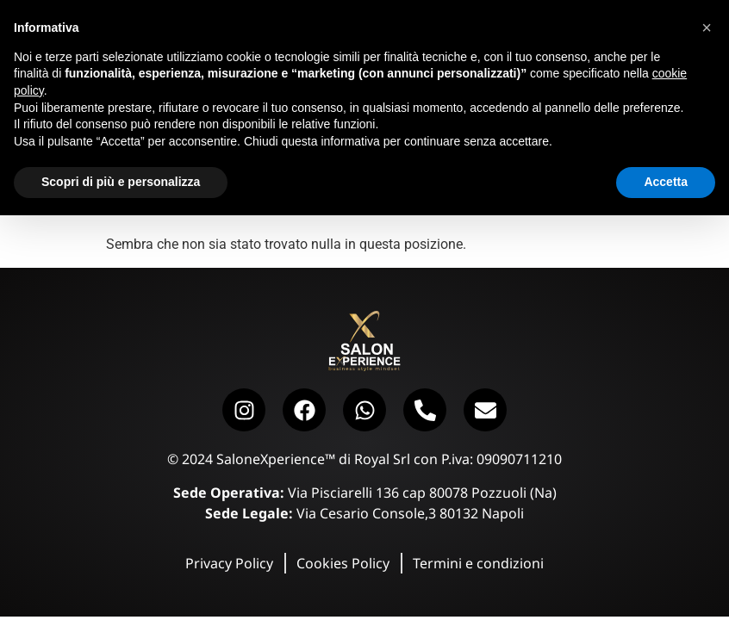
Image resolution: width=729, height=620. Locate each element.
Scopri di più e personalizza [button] (120, 182)
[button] (706, 27)
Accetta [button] (666, 182)
